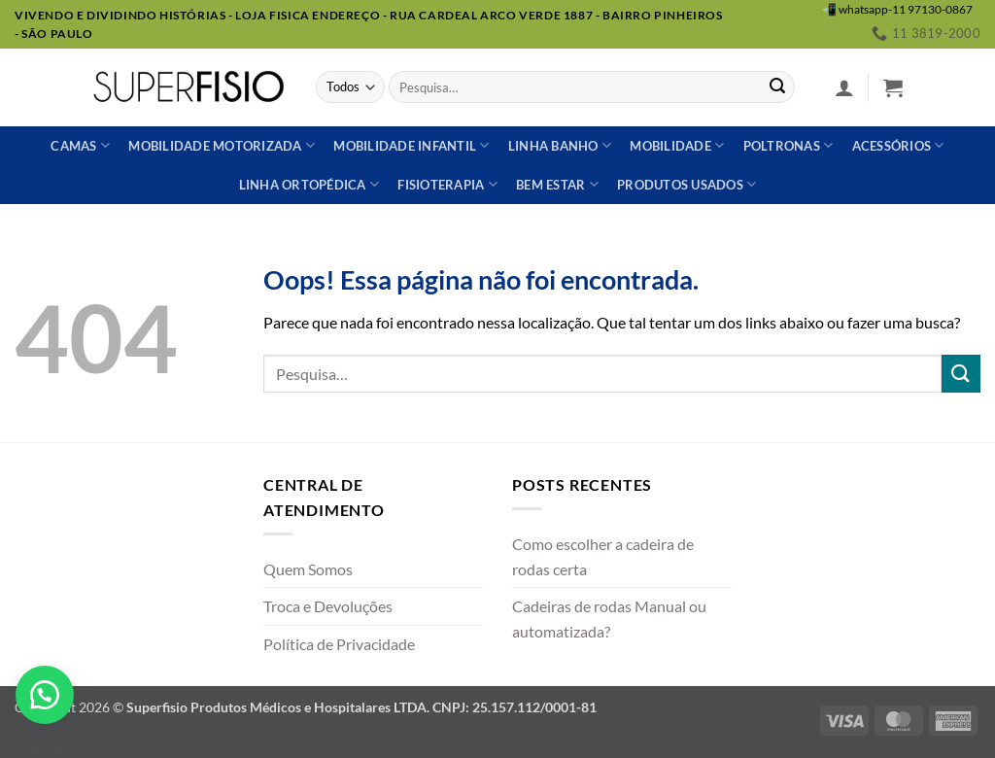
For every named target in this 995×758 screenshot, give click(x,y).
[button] (844, 87)
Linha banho (559, 145)
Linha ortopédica (309, 184)
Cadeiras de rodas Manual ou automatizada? (609, 618)
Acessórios (898, 145)
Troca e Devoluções (328, 606)
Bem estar (557, 184)
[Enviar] (777, 87)
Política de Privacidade (339, 644)
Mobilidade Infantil (411, 145)
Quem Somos (308, 569)
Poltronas (788, 145)
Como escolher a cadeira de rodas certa (603, 556)
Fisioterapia (447, 184)
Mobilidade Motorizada (221, 145)
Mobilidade (677, 145)
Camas (80, 145)
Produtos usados (686, 184)
